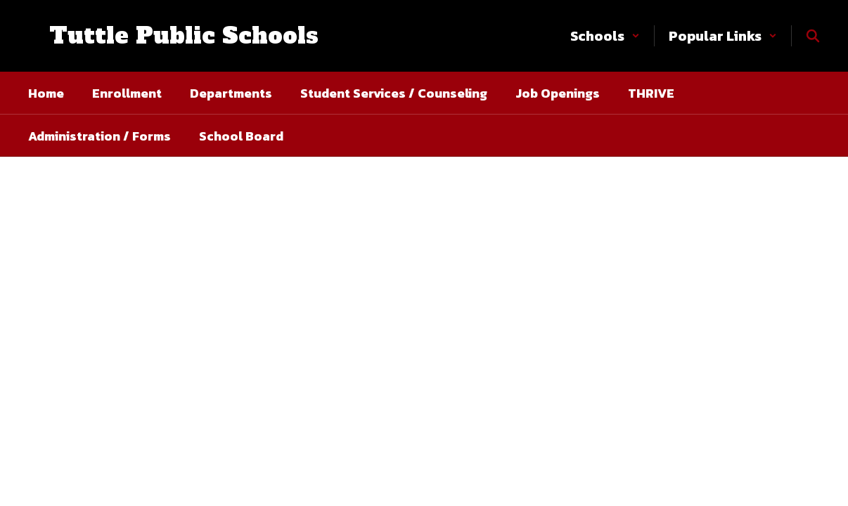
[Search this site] (813, 36)
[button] (605, 35)
